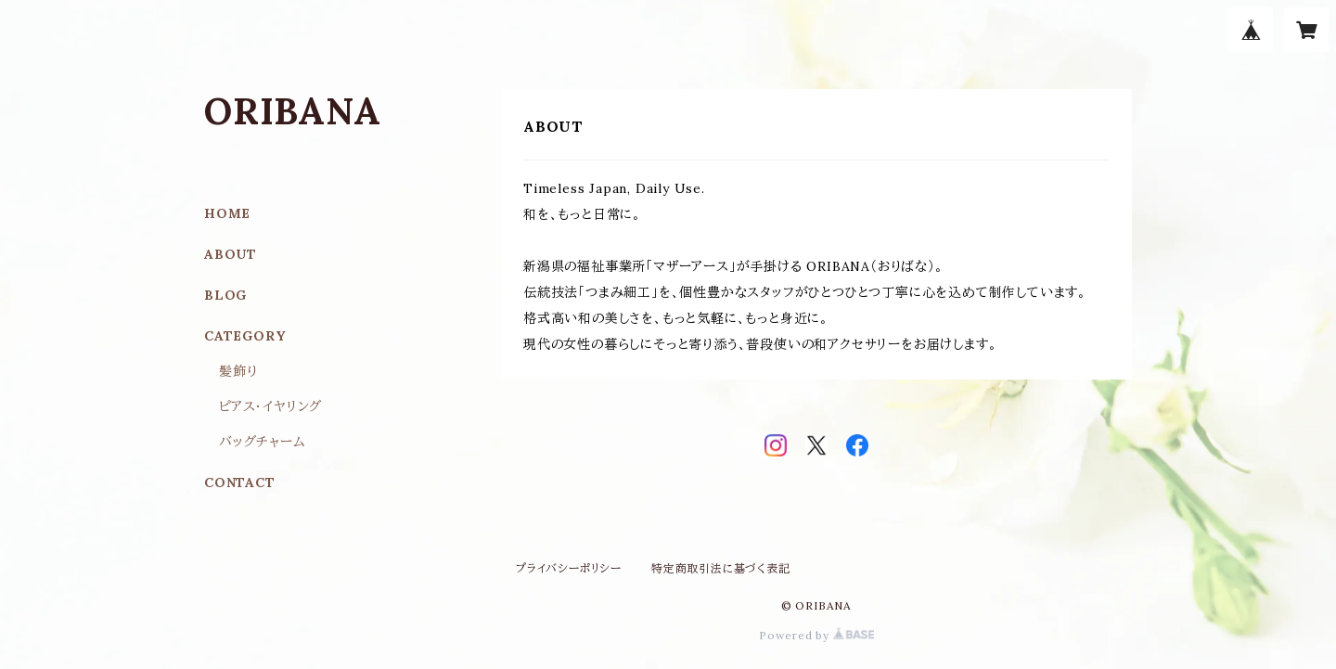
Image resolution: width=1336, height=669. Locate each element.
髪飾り (238, 371)
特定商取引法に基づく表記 (720, 568)
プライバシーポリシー (569, 568)
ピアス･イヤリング (270, 406)
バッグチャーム (262, 441)
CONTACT (240, 482)
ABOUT (230, 254)
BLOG (225, 295)
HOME (227, 213)
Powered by (816, 635)
